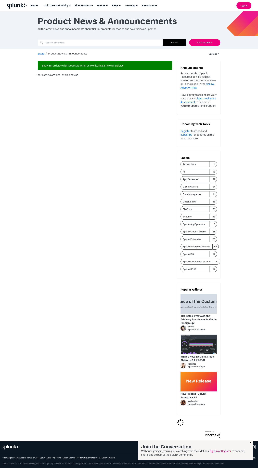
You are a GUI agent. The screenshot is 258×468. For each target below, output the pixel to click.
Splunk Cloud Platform (194, 231)
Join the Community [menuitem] (56, 5)
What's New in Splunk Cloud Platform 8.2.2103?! (197, 358)
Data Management (192, 194)
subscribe (187, 134)
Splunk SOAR (189, 269)
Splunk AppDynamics (194, 224)
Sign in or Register (220, 451)
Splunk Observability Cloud (196, 261)
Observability (189, 201)
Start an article (204, 42)
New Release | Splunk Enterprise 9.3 (193, 395)
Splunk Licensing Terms (50, 457)
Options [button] (213, 53)
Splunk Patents (108, 457)
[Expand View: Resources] (156, 5)
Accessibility (189, 164)
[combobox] (100, 42)
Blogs (41, 53)
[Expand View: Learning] (136, 5)
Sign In (243, 5)
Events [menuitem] (101, 5)
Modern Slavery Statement (88, 457)
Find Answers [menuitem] (83, 5)
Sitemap (6, 457)
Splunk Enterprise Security (196, 246)
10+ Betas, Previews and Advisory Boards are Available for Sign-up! (199, 319)
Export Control (69, 457)
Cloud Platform (190, 186)
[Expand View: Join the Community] (69, 5)
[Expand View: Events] (106, 5)
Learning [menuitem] (130, 5)
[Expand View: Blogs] (119, 5)
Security (187, 216)
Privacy (14, 457)
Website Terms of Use (29, 457)
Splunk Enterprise (192, 239)
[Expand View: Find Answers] (92, 5)
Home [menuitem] (34, 5)
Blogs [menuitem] (115, 5)
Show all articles (114, 65)
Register (186, 131)
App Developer (190, 179)
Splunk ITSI (188, 254)
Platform (187, 209)
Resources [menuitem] (148, 5)
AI (184, 171)
